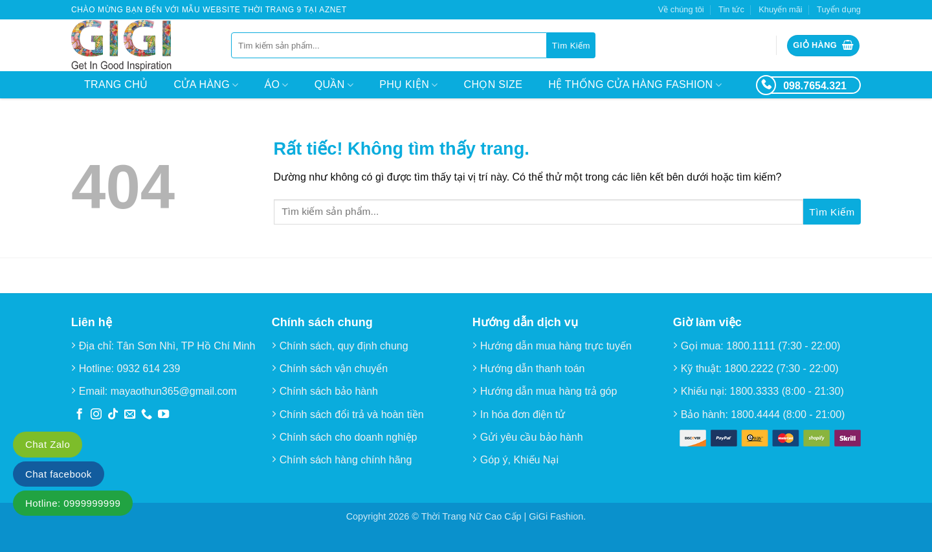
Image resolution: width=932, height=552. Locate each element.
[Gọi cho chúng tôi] (146, 414)
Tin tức (731, 9)
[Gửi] (571, 45)
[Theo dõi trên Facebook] (79, 414)
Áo (277, 85)
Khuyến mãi (780, 9)
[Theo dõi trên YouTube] (163, 414)
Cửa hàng (205, 85)
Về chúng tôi (681, 9)
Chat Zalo (47, 444)
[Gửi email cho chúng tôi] (129, 414)
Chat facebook (58, 474)
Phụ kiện (408, 85)
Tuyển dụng (839, 9)
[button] (823, 45)
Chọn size (493, 84)
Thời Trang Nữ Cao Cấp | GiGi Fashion (502, 516)
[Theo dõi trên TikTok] (112, 414)
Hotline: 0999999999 (72, 503)
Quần (334, 85)
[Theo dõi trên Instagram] (96, 414)
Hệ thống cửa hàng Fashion (635, 85)
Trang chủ (116, 84)
